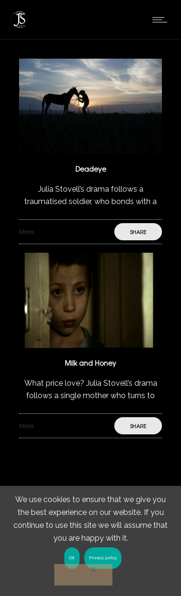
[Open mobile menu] (161, 19)
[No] (83, 575)
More (26, 231)
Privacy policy (103, 557)
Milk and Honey (90, 363)
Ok (72, 557)
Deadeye (90, 169)
